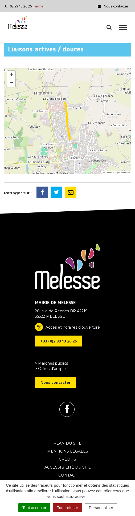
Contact (67, 475)
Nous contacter (112, 6)
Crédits (67, 459)
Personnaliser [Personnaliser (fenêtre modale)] (101, 507)
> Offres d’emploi (51, 368)
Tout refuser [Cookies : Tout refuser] (67, 507)
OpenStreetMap (123, 172)
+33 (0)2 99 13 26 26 (58, 341)
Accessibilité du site (67, 467)
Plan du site (67, 443)
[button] (11, 75)
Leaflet (107, 172)
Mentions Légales (67, 451)
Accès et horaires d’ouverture (73, 327)
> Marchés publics (51, 363)
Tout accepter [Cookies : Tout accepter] (34, 507)
